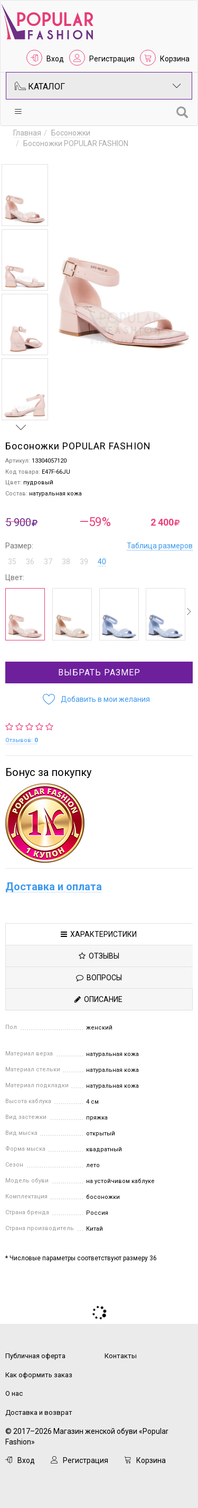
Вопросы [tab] (99, 977)
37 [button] (48, 561)
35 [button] (12, 561)
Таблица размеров (160, 545)
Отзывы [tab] (99, 956)
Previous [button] (21, 154)
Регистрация (112, 59)
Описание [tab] (98, 999)
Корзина (175, 59)
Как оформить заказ (38, 1375)
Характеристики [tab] (99, 934)
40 (102, 561)
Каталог (98, 86)
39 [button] (84, 561)
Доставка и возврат (38, 1412)
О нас (14, 1393)
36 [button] (30, 561)
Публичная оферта (35, 1356)
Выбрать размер (99, 672)
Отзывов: (21, 740)
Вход (55, 59)
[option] (25, 195)
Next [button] (21, 427)
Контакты (121, 1356)
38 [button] (66, 561)
